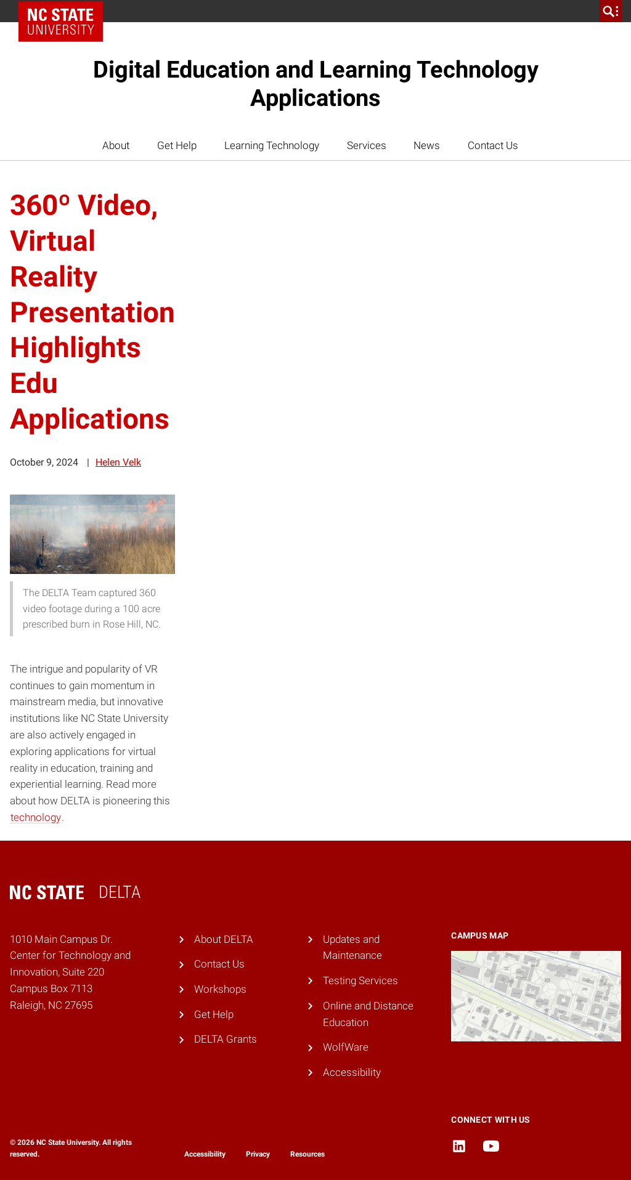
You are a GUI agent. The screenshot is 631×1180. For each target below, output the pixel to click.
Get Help (177, 145)
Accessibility (352, 1072)
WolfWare (345, 1047)
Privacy (258, 1154)
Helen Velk (118, 462)
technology (35, 817)
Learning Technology (271, 145)
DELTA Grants (225, 1039)
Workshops (220, 989)
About (115, 145)
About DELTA (223, 939)
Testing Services (360, 980)
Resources (307, 1154)
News (426, 145)
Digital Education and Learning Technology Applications (316, 83)
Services (366, 145)
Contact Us (493, 145)
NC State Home (65, 11)
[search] (611, 11)
